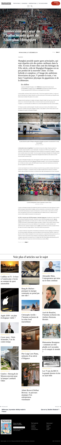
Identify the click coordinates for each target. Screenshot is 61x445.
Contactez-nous (27, 441)
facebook (48, 425)
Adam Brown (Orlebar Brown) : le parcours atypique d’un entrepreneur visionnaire (30, 395)
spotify (47, 429)
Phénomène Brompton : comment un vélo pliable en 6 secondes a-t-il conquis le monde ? (51, 347)
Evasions (24, 3)
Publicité (22, 441)
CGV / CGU (9, 441)
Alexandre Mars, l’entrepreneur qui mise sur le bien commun (51, 278)
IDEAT (54, 441)
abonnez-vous (56, 3)
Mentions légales (3, 441)
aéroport (34, 161)
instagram (48, 428)
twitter (47, 426)
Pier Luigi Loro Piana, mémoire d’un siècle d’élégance (30, 356)
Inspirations (32, 3)
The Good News (42, 3)
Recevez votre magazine (19, 427)
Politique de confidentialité (15, 441)
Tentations (16, 3)
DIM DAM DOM (57, 441)
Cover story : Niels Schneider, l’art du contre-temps (8, 339)
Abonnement (32, 441)
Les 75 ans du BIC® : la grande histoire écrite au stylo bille (51, 373)
